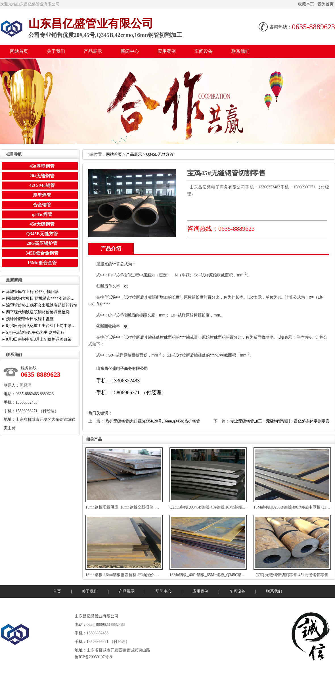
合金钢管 (42, 204)
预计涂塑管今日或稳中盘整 (30, 319)
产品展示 (93, 51)
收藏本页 (306, 4)
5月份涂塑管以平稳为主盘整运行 (35, 332)
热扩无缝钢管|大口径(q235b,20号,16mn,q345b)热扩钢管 (152, 421)
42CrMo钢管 (42, 185)
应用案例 (167, 51)
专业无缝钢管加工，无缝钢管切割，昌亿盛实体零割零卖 (280, 421)
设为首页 (326, 4)
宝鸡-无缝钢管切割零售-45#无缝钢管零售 (292, 575)
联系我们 (240, 51)
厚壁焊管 (42, 195)
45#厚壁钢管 (42, 166)
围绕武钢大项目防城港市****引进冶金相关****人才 (42, 298)
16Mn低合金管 (42, 262)
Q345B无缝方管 (159, 154)
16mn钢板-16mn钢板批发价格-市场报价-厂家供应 (128, 575)
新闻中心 (130, 51)
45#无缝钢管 (42, 224)
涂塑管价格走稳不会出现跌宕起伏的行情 (42, 305)
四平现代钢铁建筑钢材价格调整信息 (38, 312)
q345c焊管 (42, 214)
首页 (57, 591)
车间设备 (203, 51)
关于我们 (56, 51)
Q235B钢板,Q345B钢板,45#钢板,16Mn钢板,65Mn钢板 (215, 507)
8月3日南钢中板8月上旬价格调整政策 (39, 339)
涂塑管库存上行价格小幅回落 (32, 291)
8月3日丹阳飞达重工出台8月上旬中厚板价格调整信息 (42, 326)
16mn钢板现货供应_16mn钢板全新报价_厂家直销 (128, 507)
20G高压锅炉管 (42, 243)
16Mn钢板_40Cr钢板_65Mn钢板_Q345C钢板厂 (209, 575)
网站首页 (19, 51)
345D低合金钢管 (42, 253)
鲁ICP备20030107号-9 (93, 657)
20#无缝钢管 (42, 175)
